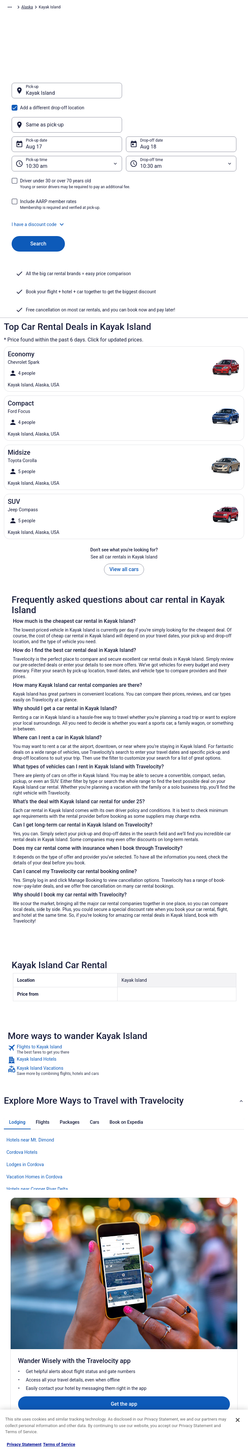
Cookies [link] (137, 1318)
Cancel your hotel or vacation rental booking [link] (215, 1321)
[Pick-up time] (67, 132)
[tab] (17, 1091)
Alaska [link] (146, 8)
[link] (124, 1018)
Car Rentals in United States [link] (94, 1360)
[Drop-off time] (181, 132)
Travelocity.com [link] (17, 8)
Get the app (114, 1242)
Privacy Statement (24, 1444)
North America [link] (73, 8)
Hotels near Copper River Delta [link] (37, 1158)
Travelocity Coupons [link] (87, 1380)
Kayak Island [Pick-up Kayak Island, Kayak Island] (40, 96)
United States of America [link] (112, 8)
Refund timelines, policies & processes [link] (213, 1347)
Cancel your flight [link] (205, 1334)
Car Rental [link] (46, 8)
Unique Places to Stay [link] (89, 1391)
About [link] (15, 1308)
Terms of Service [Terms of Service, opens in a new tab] (59, 1444)
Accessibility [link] (140, 1349)
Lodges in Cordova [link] (25, 1133)
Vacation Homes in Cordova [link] (34, 1145)
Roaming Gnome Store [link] (29, 1370)
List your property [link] (25, 1328)
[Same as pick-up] (181, 94)
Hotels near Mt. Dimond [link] (30, 1108)
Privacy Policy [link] (142, 1308)
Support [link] (196, 1308)
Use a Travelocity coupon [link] (211, 1360)
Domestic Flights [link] (84, 1349)
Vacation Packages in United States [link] (94, 1336)
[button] (124, 193)
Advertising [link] (20, 1380)
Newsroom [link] (19, 1349)
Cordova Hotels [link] (21, 1121)
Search (38, 213)
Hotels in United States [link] (89, 1308)
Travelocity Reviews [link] (87, 1370)
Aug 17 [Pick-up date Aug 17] (34, 116)
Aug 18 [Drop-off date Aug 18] (148, 116)
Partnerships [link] (21, 1339)
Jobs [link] (14, 1318)
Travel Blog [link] (79, 1401)
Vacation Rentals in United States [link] (92, 1321)
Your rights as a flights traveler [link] (209, 1373)
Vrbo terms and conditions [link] (152, 1339)
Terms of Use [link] (141, 1328)
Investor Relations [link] (25, 1360)
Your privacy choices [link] (147, 1360)
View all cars (124, 538)
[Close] (238, 1420)
